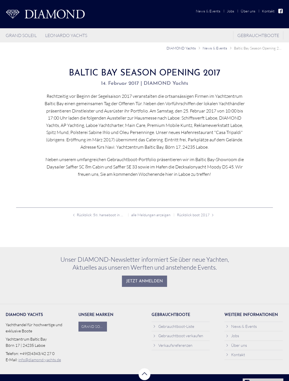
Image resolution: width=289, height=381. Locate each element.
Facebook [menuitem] (280, 11)
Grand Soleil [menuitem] (21, 35)
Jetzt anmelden (144, 281)
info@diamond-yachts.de (39, 359)
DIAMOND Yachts (181, 48)
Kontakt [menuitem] (268, 11)
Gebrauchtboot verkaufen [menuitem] (178, 335)
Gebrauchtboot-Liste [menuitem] (173, 326)
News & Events (215, 48)
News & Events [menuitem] (208, 11)
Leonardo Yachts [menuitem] (66, 35)
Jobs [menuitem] (230, 11)
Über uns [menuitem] (248, 11)
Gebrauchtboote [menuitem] (258, 35)
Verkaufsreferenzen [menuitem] (173, 345)
